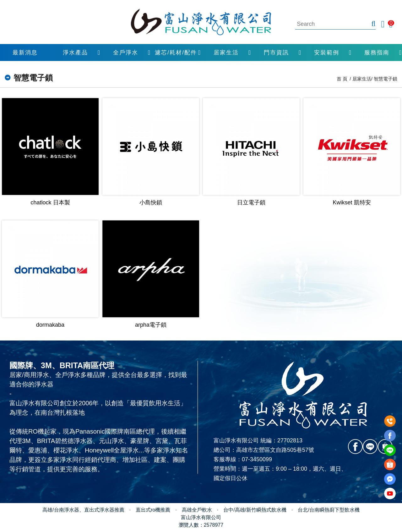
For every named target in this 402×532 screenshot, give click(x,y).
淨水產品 (75, 52)
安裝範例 (326, 52)
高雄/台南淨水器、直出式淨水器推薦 (83, 510)
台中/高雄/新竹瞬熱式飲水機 (254, 510)
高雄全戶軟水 (197, 510)
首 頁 (342, 78)
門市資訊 (276, 52)
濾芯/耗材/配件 (176, 52)
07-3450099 (257, 459)
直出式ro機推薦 (153, 510)
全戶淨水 (125, 52)
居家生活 (226, 52)
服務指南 (376, 52)
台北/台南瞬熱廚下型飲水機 (328, 510)
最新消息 (25, 52)
